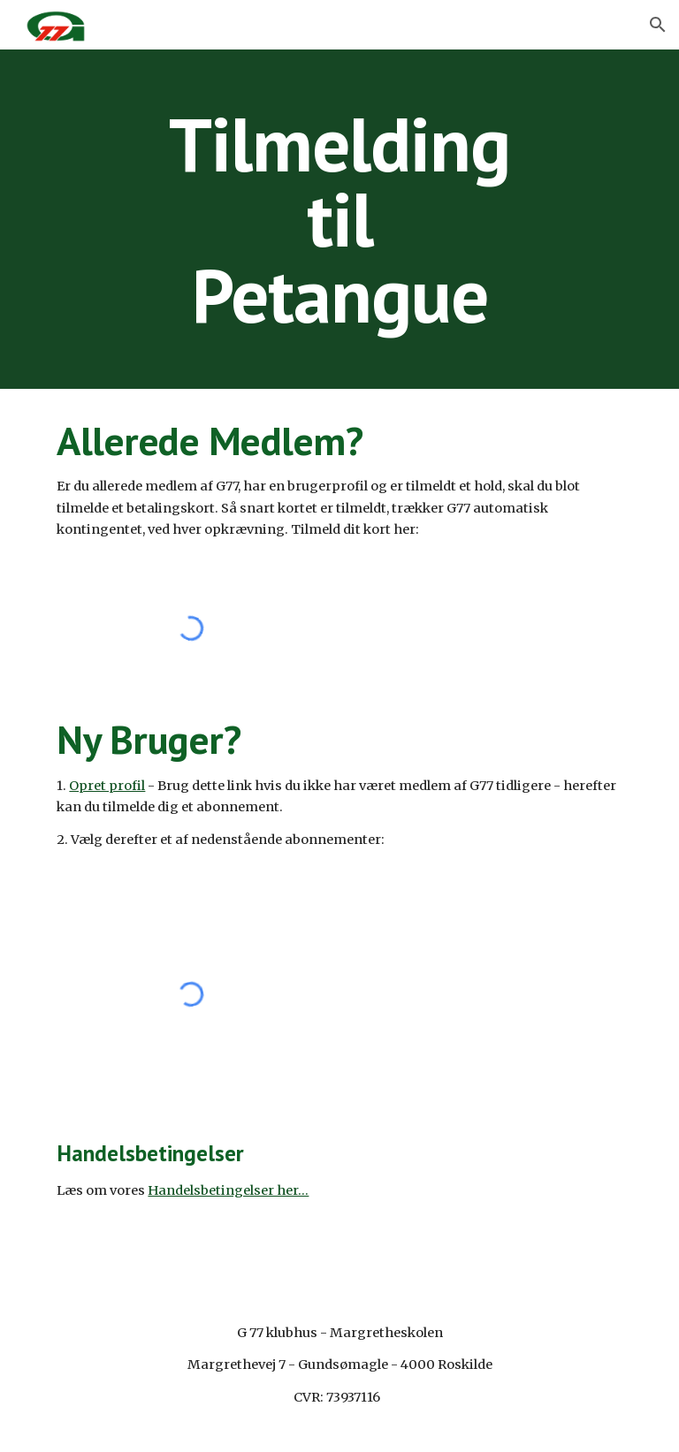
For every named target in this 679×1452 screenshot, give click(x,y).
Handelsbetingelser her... (228, 1190)
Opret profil (107, 786)
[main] (339, 219)
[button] (658, 25)
